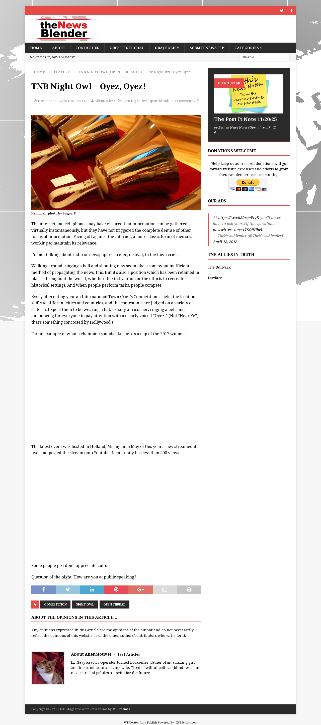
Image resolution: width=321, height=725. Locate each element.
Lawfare (215, 278)
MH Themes (121, 709)
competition (55, 604)
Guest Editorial (127, 48)
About (58, 48)
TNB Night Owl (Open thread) (146, 101)
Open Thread (114, 604)
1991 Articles (128, 654)
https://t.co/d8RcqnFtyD (238, 217)
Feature (62, 72)
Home (36, 48)
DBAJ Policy (167, 48)
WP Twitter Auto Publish (140, 722)
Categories (246, 48)
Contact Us (87, 48)
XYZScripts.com (186, 722)
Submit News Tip (207, 48)
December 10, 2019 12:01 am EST (63, 101)
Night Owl (85, 604)
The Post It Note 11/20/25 (245, 119)
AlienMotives (105, 101)
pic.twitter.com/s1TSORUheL (238, 229)
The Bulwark (219, 267)
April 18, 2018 (225, 241)
